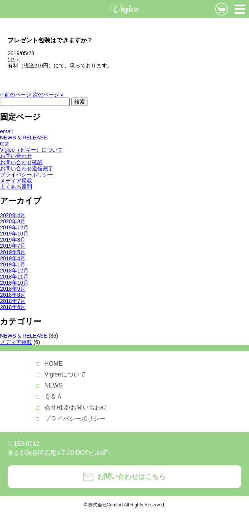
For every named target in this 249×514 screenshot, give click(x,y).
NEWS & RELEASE (23, 138)
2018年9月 (13, 289)
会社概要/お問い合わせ (76, 407)
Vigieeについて (65, 374)
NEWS (54, 385)
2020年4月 (13, 215)
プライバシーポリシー (26, 174)
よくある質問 (16, 187)
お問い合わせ (16, 156)
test (4, 144)
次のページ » (48, 94)
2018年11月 (14, 277)
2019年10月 (14, 234)
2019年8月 (13, 240)
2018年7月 (13, 301)
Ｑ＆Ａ (53, 396)
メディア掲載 (16, 181)
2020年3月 (13, 221)
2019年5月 (13, 252)
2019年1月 (13, 264)
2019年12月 (14, 227)
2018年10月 (14, 283)
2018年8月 (13, 295)
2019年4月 (13, 258)
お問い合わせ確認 (21, 162)
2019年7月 (13, 246)
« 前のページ (15, 94)
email (6, 131)
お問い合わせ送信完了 (26, 168)
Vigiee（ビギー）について (31, 150)
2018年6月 (13, 307)
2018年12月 (14, 270)
